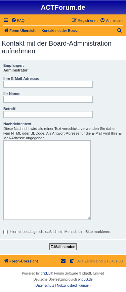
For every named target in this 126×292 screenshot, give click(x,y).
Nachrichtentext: (18, 124)
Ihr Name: (11, 94)
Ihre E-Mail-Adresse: (21, 79)
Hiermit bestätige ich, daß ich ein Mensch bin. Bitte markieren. (57, 232)
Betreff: (9, 109)
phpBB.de (85, 279)
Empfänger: (13, 65)
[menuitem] (18, 20)
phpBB (46, 273)
